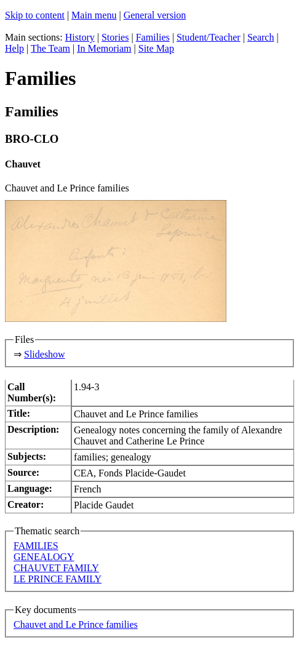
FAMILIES (36, 545)
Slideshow (44, 354)
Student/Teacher (209, 37)
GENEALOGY (44, 557)
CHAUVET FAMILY (56, 568)
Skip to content (35, 15)
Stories (115, 37)
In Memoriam (104, 48)
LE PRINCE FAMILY (58, 579)
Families (153, 37)
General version (155, 15)
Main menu (93, 15)
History (80, 37)
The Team (50, 48)
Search (260, 37)
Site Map (156, 48)
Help (14, 48)
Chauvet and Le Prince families (76, 624)
